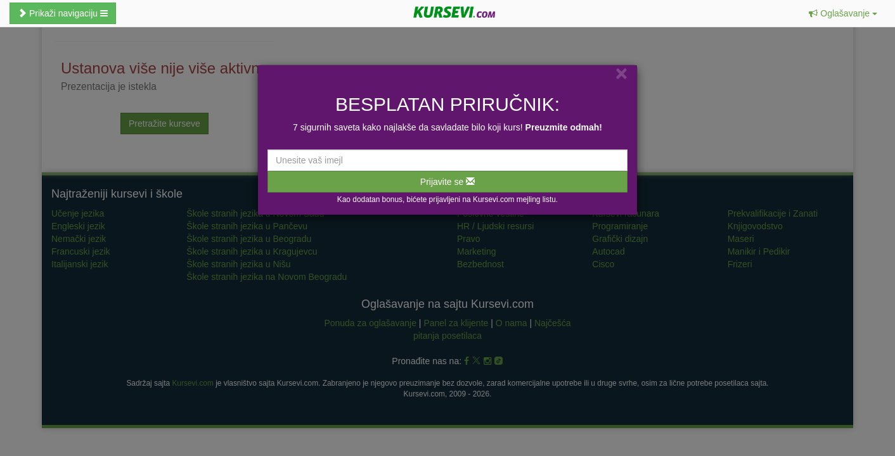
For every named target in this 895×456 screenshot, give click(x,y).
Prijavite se (447, 182)
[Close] (621, 73)
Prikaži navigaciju (63, 13)
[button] (843, 13)
